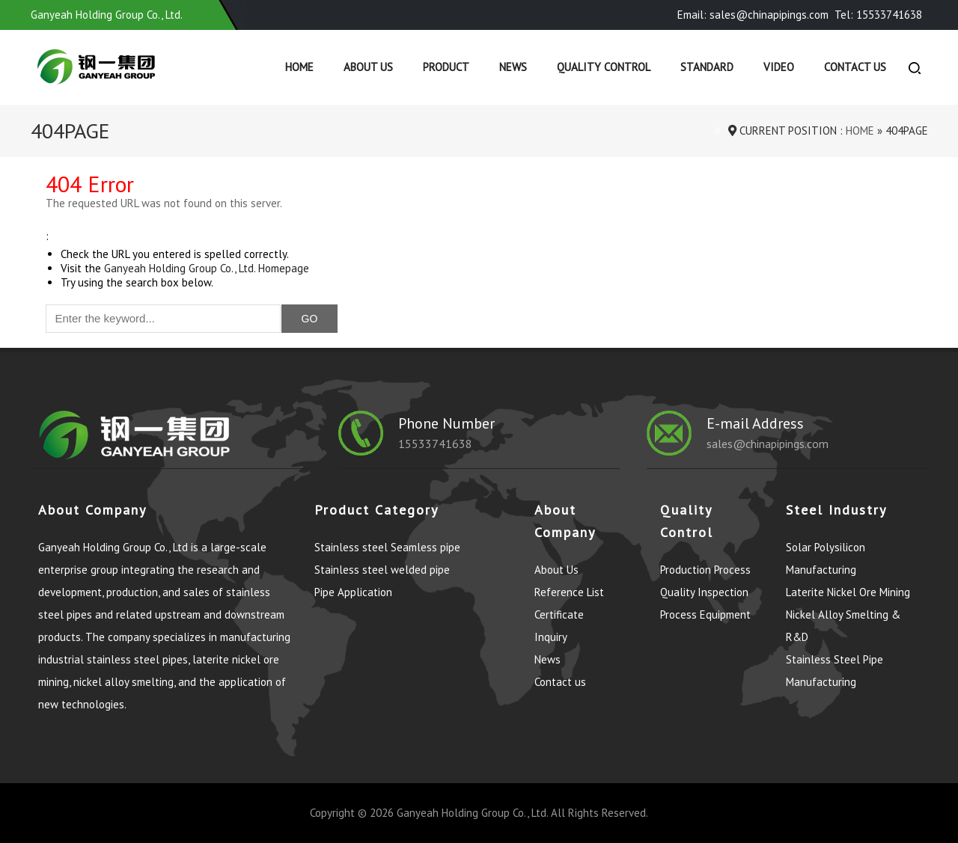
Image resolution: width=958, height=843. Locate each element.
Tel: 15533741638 (878, 14)
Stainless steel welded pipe (382, 569)
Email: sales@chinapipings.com (753, 14)
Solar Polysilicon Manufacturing (825, 558)
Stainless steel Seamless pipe (387, 547)
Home (299, 67)
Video (778, 67)
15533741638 (435, 443)
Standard (706, 67)
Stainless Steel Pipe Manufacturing (834, 670)
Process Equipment (705, 614)
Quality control (603, 67)
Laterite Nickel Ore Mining (848, 592)
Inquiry (550, 637)
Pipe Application (353, 592)
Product (446, 67)
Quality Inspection (704, 592)
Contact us (855, 67)
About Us (368, 67)
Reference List (569, 592)
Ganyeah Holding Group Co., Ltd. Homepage (206, 268)
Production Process (705, 569)
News (513, 67)
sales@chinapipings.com (768, 443)
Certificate (559, 614)
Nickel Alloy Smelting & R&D (843, 625)
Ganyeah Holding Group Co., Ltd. (472, 813)
